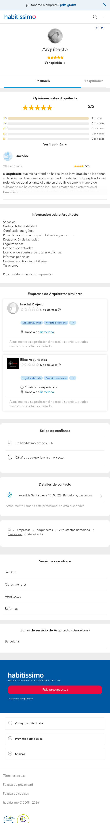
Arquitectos (45, 530)
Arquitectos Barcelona (74, 530)
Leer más (9, 192)
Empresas (23, 530)
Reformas (11, 608)
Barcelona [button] (47, 332)
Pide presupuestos (55, 689)
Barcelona (15, 534)
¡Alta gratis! (68, 5)
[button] (55, 724)
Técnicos (11, 572)
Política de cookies (16, 793)
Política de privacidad (18, 784)
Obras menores (16, 584)
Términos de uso (14, 775)
